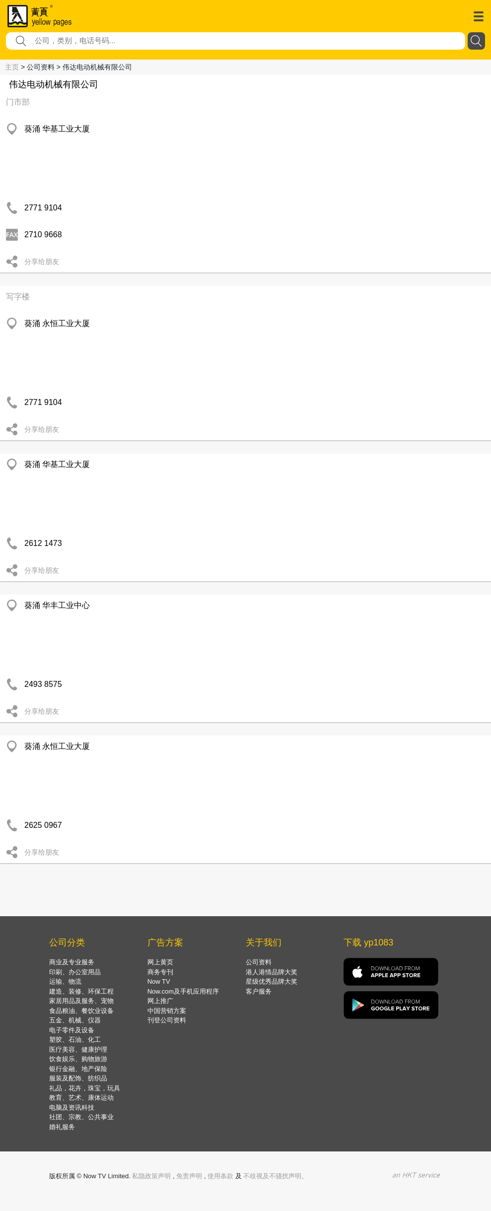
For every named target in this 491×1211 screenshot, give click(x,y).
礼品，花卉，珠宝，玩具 (84, 1088)
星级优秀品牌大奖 (271, 981)
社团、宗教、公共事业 (81, 1117)
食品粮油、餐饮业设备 (81, 1010)
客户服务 (259, 991)
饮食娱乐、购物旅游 (78, 1059)
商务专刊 (160, 972)
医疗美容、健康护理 (78, 1049)
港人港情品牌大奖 (271, 972)
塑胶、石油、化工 (75, 1039)
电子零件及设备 (71, 1030)
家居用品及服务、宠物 (81, 1001)
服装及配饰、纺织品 (78, 1078)
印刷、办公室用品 (75, 972)
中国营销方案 (166, 1010)
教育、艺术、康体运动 (81, 1097)
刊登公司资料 (166, 1020)
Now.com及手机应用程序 (183, 991)
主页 (12, 67)
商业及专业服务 (71, 962)
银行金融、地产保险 (78, 1069)
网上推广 (160, 1001)
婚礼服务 (62, 1127)
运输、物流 (65, 981)
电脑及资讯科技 (71, 1107)
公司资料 (259, 962)
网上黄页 (160, 962)
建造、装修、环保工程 (81, 991)
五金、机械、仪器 (75, 1020)
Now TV (158, 981)
